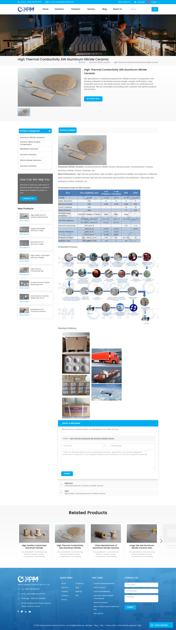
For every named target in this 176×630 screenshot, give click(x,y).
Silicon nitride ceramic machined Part (106, 608)
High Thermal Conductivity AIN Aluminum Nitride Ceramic (41, 270)
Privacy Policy (111, 625)
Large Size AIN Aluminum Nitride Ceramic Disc (141, 546)
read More (24, 220)
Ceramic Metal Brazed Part (104, 583)
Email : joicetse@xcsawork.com (33, 594)
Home (45, 9)
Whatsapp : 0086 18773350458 (33, 598)
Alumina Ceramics (28, 166)
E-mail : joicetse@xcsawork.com (60, 2)
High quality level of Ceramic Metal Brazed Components (39, 216)
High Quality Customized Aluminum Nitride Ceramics (40, 257)
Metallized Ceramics (29, 148)
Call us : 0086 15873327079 (29, 2)
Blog (104, 9)
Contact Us (124, 2)
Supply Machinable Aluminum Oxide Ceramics (38, 230)
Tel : (30, 589)
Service (91, 9)
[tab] (68, 130)
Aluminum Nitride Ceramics (99, 62)
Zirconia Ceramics (28, 154)
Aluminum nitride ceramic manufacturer (104, 597)
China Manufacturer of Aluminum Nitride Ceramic (106, 546)
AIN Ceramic (98, 613)
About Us (117, 9)
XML (76, 595)
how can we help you (35, 179)
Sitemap (78, 591)
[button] (161, 541)
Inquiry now (93, 99)
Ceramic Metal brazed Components (30, 143)
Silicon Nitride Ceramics (30, 160)
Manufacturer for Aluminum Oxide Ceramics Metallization (39, 243)
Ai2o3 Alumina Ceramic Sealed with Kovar (40, 297)
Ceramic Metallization (102, 591)
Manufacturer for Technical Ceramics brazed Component (38, 310)
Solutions (59, 9)
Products (75, 9)
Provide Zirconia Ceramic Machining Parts (40, 283)
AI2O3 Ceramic (99, 587)
